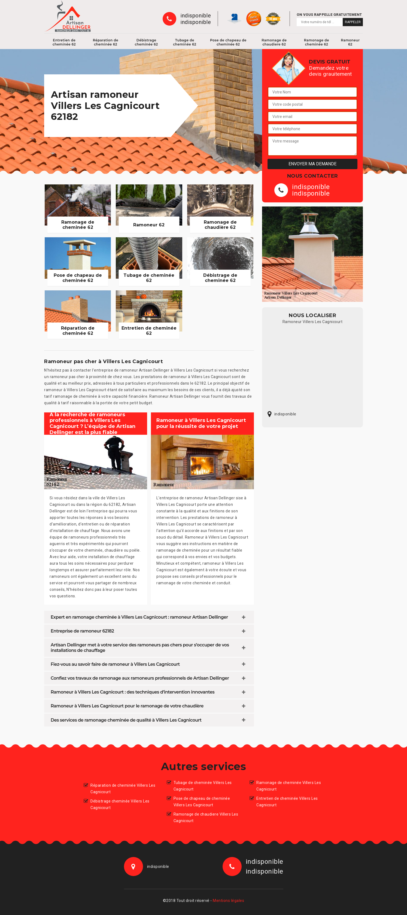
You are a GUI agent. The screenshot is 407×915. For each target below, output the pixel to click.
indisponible (195, 15)
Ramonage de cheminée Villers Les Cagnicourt (288, 785)
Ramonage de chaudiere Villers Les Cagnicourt (206, 817)
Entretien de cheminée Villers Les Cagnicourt (287, 801)
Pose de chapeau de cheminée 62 (228, 42)
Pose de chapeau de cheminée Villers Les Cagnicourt (202, 801)
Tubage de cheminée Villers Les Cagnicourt (203, 785)
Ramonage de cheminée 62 (316, 42)
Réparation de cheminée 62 (106, 42)
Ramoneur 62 (350, 42)
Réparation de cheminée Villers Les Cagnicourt (122, 788)
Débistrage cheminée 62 (146, 42)
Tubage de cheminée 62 (184, 42)
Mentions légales (228, 900)
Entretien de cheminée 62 (64, 42)
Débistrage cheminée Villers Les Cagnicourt (120, 804)
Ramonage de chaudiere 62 (274, 42)
